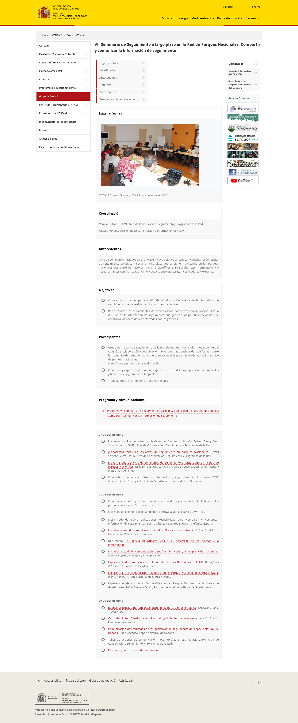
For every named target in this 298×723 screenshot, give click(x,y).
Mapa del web (76, 680)
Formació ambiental (50, 71)
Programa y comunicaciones (117, 99)
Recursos (44, 79)
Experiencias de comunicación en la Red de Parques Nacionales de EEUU (155, 562)
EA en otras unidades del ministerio (59, 147)
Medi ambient (201, 18)
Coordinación (107, 70)
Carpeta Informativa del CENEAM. (239, 72)
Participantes (107, 92)
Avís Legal (126, 680)
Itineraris (44, 130)
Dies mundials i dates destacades (57, 121)
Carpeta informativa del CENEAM (57, 62)
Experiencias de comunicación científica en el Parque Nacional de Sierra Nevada (163, 572)
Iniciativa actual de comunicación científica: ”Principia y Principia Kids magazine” (163, 551)
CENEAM (57, 35)
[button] (214, 18)
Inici (37, 680)
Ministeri (168, 18)
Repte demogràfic (230, 18)
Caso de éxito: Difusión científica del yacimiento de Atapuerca (152, 618)
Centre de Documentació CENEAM (58, 105)
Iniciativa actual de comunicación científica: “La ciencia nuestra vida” (152, 530)
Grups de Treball (76, 35)
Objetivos (105, 85)
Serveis (251, 18)
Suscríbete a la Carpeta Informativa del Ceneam (239, 84)
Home (44, 35)
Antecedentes (108, 77)
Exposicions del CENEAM (53, 113)
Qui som (44, 45)
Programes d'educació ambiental (57, 87)
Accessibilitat (53, 680)
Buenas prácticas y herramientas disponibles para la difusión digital (152, 607)
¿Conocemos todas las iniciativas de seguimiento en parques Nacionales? (158, 452)
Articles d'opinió (48, 138)
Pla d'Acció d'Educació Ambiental (57, 54)
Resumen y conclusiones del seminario (133, 650)
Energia (183, 18)
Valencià (228, 7)
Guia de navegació (102, 680)
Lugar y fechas (108, 63)
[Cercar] (253, 7)
